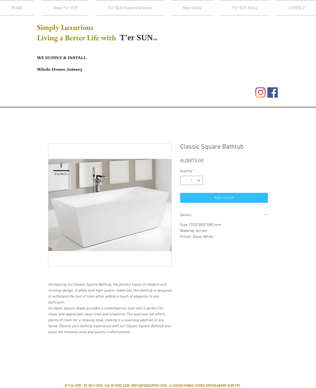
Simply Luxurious (66, 27)
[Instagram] (260, 92)
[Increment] (199, 180)
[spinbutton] (191, 180)
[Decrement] (184, 180)
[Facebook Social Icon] (272, 92)
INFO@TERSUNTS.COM (149, 386)
